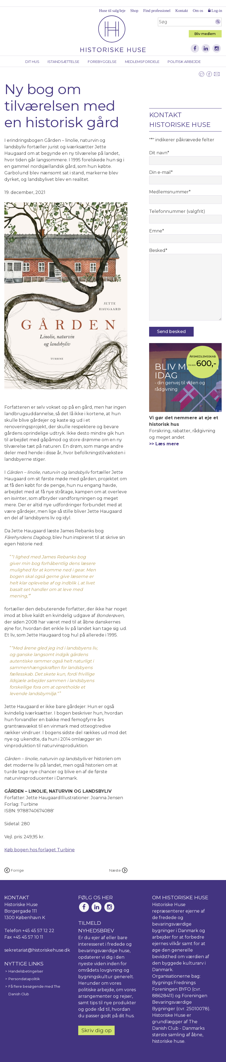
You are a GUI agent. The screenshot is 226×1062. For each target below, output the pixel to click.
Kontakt (181, 10)
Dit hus (32, 62)
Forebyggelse (102, 62)
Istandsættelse (63, 62)
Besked (158, 250)
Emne (156, 230)
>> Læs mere (164, 443)
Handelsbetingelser (25, 971)
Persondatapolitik (24, 979)
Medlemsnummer (170, 191)
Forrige (14, 870)
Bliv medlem (205, 34)
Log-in (215, 10)
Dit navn (159, 152)
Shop (134, 10)
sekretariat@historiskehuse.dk (37, 950)
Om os (198, 10)
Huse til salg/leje (112, 10)
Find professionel (156, 10)
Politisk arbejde (184, 62)
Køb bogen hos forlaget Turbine (39, 849)
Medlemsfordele (142, 62)
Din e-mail (161, 172)
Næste (118, 870)
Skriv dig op (96, 1030)
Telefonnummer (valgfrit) (177, 211)
